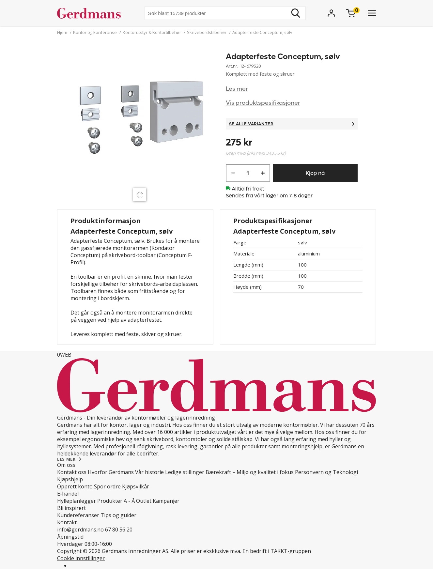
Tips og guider (118, 515)
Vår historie (149, 472)
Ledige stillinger (184, 472)
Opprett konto (75, 486)
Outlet (143, 500)
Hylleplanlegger (76, 500)
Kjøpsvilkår (135, 486)
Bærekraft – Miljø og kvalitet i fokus (250, 472)
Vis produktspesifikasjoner (263, 103)
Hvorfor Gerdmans (111, 472)
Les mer (237, 89)
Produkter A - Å (116, 500)
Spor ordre (107, 486)
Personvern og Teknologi (326, 472)
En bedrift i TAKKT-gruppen (276, 551)
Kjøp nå (315, 173)
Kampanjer (166, 500)
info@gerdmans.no (80, 529)
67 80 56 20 (118, 529)
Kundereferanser (78, 515)
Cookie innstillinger (81, 558)
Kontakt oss (71, 472)
